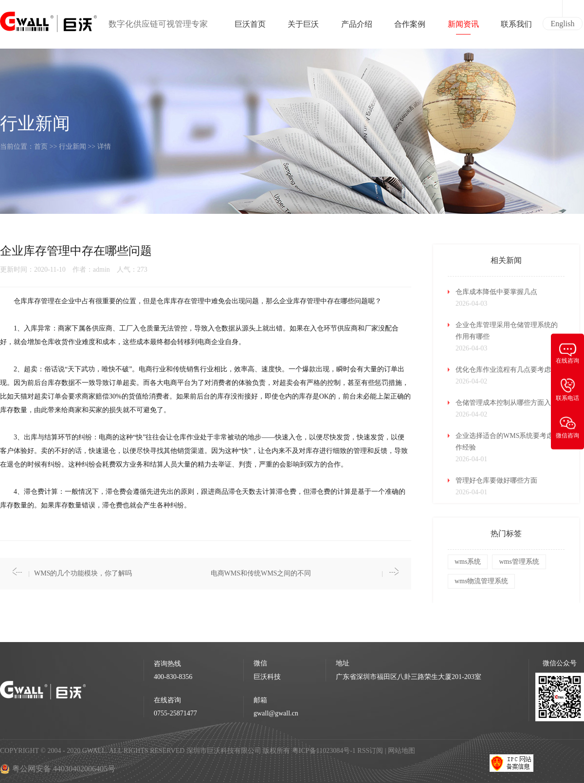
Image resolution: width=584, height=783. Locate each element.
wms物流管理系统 (481, 581)
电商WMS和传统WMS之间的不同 (261, 573)
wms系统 (468, 561)
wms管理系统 (519, 561)
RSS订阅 (370, 750)
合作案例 (409, 27)
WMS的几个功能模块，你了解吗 (83, 573)
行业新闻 (72, 146)
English (563, 23)
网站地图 (401, 750)
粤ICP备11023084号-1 (324, 750)
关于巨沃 (303, 27)
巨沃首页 (250, 27)
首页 (41, 146)
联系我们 (516, 27)
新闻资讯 (463, 27)
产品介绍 (356, 27)
